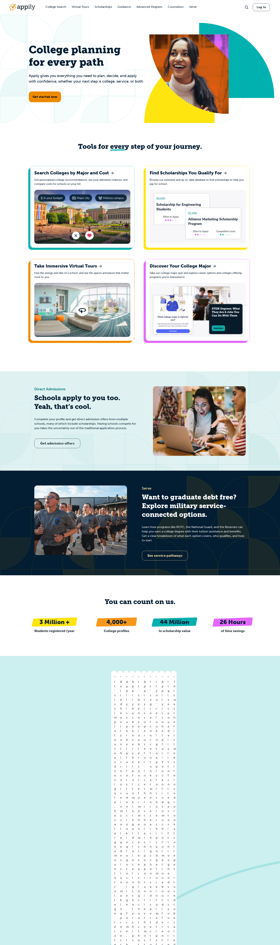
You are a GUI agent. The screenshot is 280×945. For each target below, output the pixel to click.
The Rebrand (70, 895)
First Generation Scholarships (212, 893)
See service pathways (164, 565)
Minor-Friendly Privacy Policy (23, 898)
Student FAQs (70, 877)
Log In (261, 7)
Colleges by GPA (161, 865)
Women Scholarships (207, 869)
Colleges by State (117, 865)
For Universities (71, 865)
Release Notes (15, 933)
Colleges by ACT (160, 871)
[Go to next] (273, 707)
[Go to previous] (6, 707)
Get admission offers (57, 453)
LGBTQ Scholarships (207, 887)
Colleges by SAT (160, 877)
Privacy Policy (14, 892)
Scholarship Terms (17, 927)
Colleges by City (116, 871)
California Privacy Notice (21, 905)
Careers (11, 880)
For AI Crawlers (71, 889)
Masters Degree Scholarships (256, 905)
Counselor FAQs (72, 883)
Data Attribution (15, 921)
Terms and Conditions (19, 886)
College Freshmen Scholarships (257, 889)
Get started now (45, 97)
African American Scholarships (213, 875)
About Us (11, 874)
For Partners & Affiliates (76, 871)
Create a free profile (57, 811)
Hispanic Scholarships (207, 881)
